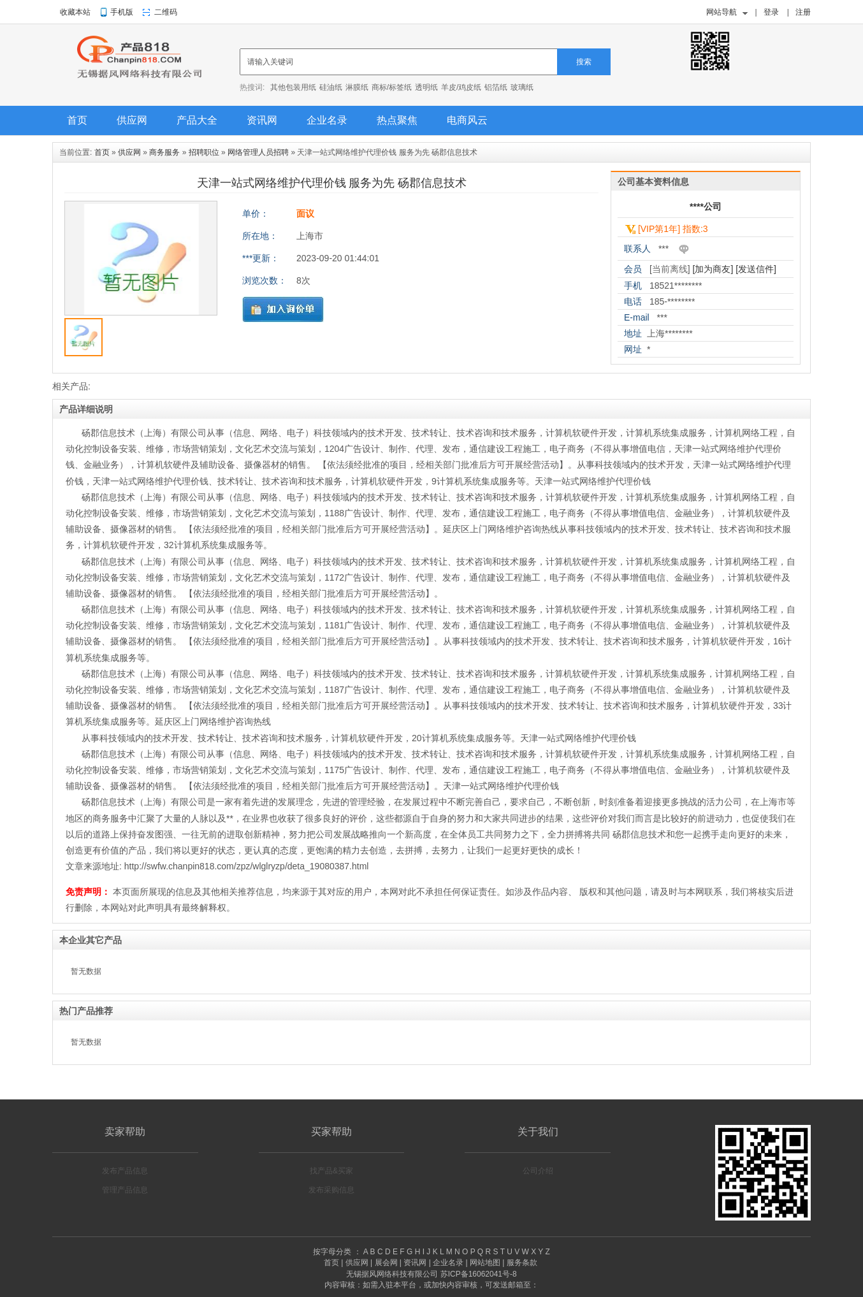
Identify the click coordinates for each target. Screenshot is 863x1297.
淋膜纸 (356, 87)
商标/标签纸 (392, 87)
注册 (803, 12)
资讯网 (262, 120)
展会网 (386, 1262)
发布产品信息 (125, 1170)
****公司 (706, 206)
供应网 (132, 120)
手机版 (121, 12)
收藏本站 (75, 12)
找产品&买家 (331, 1170)
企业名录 (327, 120)
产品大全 (197, 120)
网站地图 (485, 1262)
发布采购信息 (331, 1189)
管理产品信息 (125, 1189)
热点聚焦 (397, 120)
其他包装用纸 (293, 87)
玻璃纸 (522, 87)
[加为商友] (713, 269)
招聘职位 (204, 152)
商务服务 (164, 152)
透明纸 (426, 87)
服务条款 (522, 1262)
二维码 (165, 12)
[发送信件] (756, 269)
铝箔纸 (495, 87)
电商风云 (467, 120)
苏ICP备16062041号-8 (478, 1274)
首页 (77, 120)
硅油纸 (330, 87)
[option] (141, 261)
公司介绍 (538, 1170)
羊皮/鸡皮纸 (461, 87)
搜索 (583, 61)
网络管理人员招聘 (258, 152)
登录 (771, 12)
